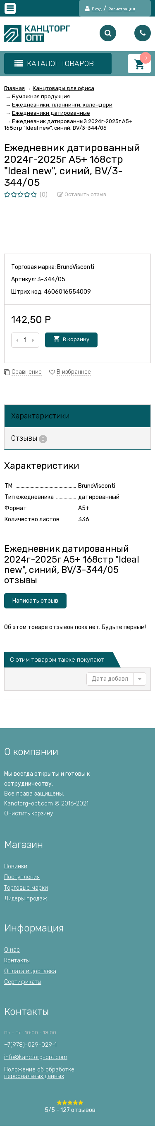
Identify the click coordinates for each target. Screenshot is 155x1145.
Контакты (17, 960)
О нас (12, 949)
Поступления (22, 877)
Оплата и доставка (30, 971)
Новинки (15, 866)
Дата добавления (110, 678)
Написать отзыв (35, 600)
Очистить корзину (28, 813)
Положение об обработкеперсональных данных (39, 1073)
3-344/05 (51, 279)
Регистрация (121, 9)
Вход (97, 9)
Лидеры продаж (25, 898)
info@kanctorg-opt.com (35, 1057)
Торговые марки (26, 887)
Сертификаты (22, 982)
